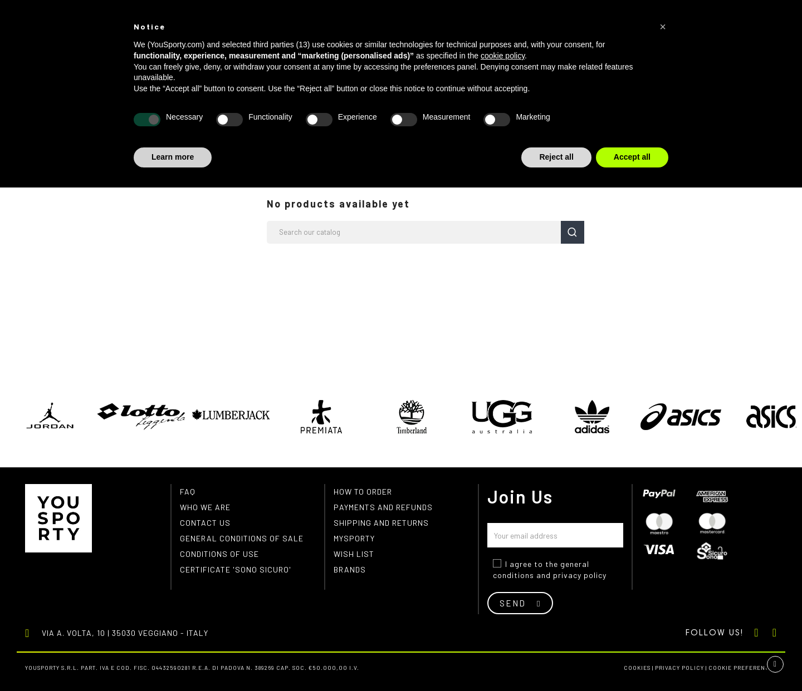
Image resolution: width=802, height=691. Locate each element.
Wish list (354, 554)
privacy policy (580, 575)
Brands (350, 569)
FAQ (187, 491)
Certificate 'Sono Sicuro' (235, 569)
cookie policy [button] (503, 55)
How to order (363, 491)
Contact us (205, 522)
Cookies (637, 667)
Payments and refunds (383, 507)
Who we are (205, 507)
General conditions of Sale (242, 538)
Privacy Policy (679, 667)
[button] (663, 27)
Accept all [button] (632, 156)
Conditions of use (219, 554)
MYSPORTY (354, 538)
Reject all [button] (556, 156)
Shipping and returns (381, 522)
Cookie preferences (742, 667)
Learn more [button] (172, 156)
